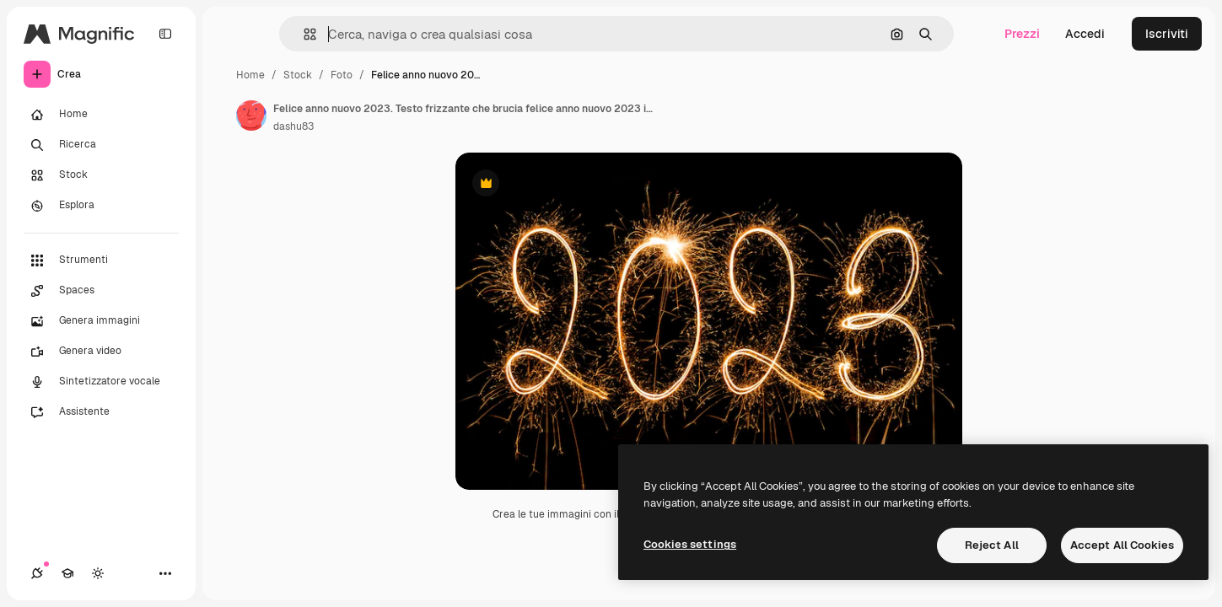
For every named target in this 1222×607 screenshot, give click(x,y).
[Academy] (67, 573)
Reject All (992, 545)
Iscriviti (1166, 33)
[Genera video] (101, 351)
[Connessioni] (37, 573)
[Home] (101, 114)
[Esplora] (101, 205)
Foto (342, 75)
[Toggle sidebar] (165, 33)
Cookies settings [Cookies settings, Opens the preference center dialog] (689, 544)
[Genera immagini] (101, 321)
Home (250, 75)
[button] (303, 34)
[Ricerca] (101, 145)
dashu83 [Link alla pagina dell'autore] (293, 126)
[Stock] (101, 175)
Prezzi (1022, 33)
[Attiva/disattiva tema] (97, 573)
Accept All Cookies (1122, 545)
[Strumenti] (101, 260)
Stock (297, 75)
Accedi (1085, 33)
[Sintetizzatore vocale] (101, 381)
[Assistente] (101, 412)
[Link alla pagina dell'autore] (251, 115)
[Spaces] (101, 290)
